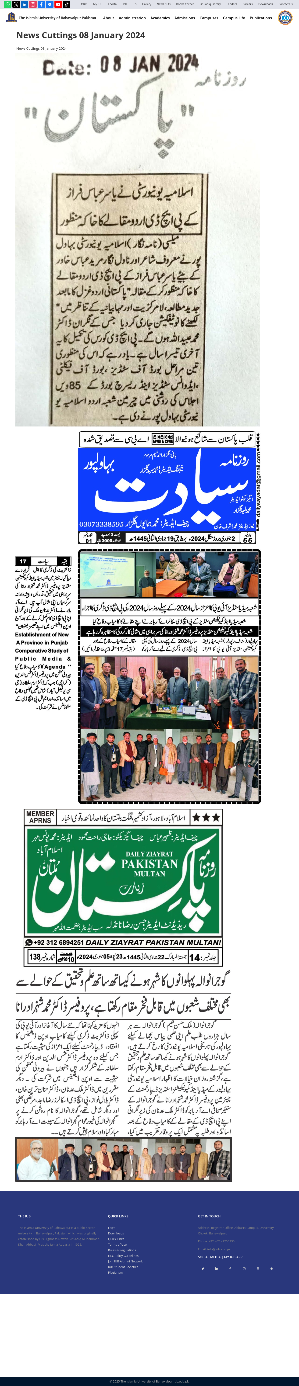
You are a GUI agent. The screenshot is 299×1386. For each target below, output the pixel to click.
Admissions (184, 18)
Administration (132, 18)
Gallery (146, 4)
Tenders (231, 4)
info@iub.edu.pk (218, 1249)
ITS (135, 4)
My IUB (97, 4)
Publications (261, 18)
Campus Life (234, 18)
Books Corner (185, 4)
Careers (248, 4)
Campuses (209, 18)
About (108, 18)
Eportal (112, 4)
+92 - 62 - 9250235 (222, 1241)
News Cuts (164, 4)
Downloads (265, 4)
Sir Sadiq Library (210, 4)
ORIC (84, 4)
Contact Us (285, 4)
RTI (125, 4)
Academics (160, 18)
